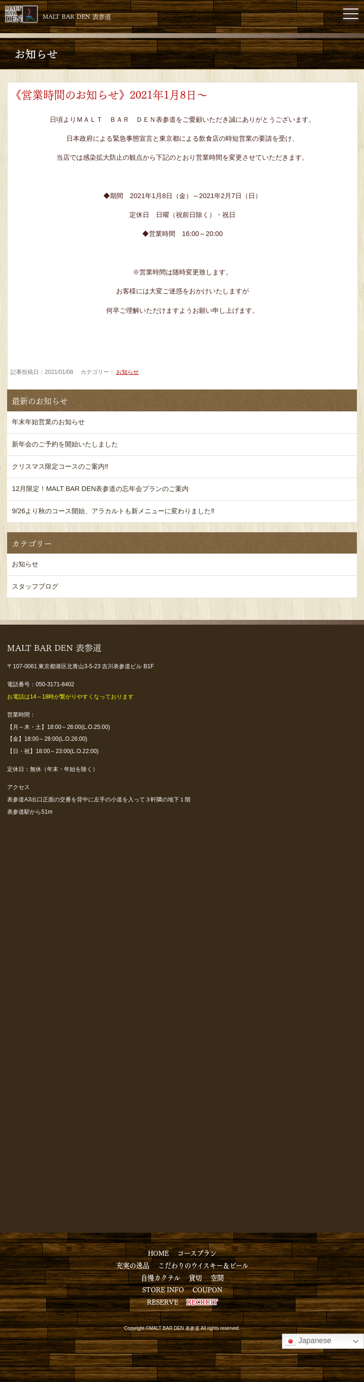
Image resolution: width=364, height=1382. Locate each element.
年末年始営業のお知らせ (48, 422)
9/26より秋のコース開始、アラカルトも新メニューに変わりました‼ (113, 511)
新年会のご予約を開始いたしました (65, 444)
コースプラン (197, 1252)
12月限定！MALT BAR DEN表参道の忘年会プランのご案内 (100, 488)
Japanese (308, 1341)
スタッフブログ (35, 586)
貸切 (195, 1277)
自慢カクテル (160, 1277)
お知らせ (127, 372)
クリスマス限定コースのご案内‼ (60, 466)
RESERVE (162, 1301)
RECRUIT (202, 1301)
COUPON (207, 1289)
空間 (217, 1277)
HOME (158, 1252)
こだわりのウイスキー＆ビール (203, 1265)
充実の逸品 (132, 1265)
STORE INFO (163, 1289)
